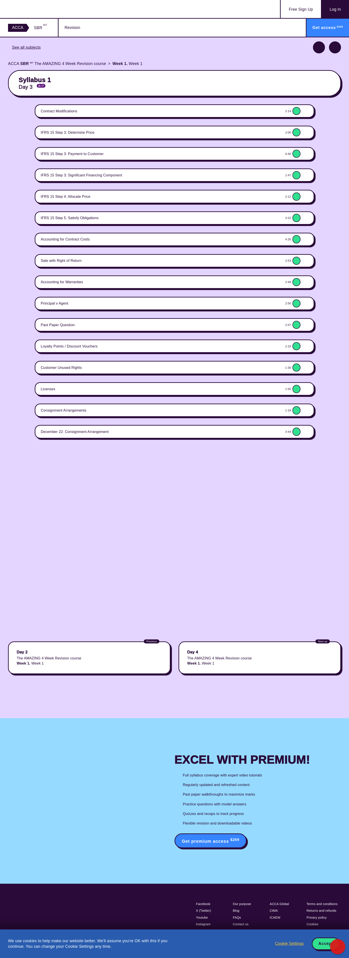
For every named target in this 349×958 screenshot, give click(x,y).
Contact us (241, 924)
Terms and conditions (322, 904)
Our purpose (242, 904)
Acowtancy (34, 9)
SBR (40, 27)
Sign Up (301, 9)
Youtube (202, 917)
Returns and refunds (321, 910)
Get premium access (210, 841)
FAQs (237, 917)
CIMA (274, 910)
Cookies (312, 924)
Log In (335, 9)
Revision (72, 27)
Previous (319, 47)
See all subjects (26, 47)
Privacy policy (316, 917)
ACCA (17, 27)
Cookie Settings (289, 943)
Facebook (203, 904)
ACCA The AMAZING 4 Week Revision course (57, 63)
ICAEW (275, 917)
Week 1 (127, 63)
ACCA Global (279, 904)
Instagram (203, 924)
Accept (326, 943)
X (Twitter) (203, 910)
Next (335, 47)
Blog (236, 910)
